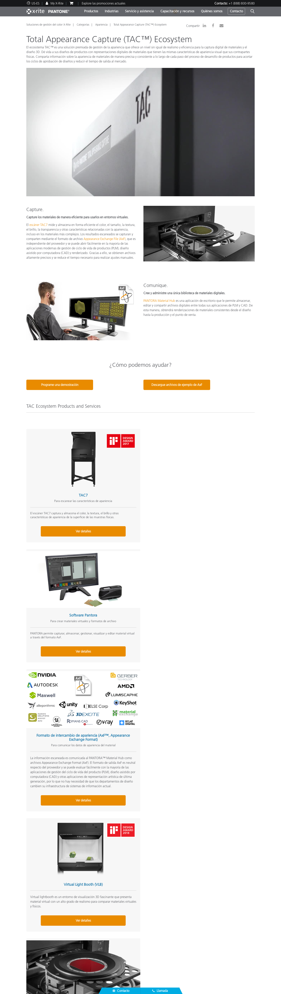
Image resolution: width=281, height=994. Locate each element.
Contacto (236, 11)
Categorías (83, 24)
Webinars (110, 944)
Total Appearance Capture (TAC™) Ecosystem (140, 24)
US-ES (35, 3)
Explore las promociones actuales (103, 3)
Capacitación (113, 949)
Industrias (111, 11)
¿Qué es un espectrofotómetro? (203, 930)
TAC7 (61, 473)
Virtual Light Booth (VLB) (61, 634)
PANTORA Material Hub (159, 301)
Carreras (31, 916)
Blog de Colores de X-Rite (199, 925)
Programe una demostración (59, 385)
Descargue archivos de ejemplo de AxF (176, 385)
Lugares (31, 920)
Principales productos (118, 916)
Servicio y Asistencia (41, 933)
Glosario (188, 920)
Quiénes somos (211, 11)
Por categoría (113, 920)
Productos (91, 11)
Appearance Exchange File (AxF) (104, 239)
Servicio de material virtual (137, 634)
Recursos (110, 938)
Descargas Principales (40, 949)
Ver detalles (61, 571)
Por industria (112, 925)
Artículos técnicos (116, 963)
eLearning (110, 958)
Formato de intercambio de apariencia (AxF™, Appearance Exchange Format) (212, 475)
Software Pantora (137, 473)
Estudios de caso (115, 953)
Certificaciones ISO (38, 967)
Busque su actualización (120, 930)
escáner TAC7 (38, 225)
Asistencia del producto (41, 944)
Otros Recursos (193, 909)
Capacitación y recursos (177, 11)
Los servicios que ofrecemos (44, 953)
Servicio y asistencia (139, 11)
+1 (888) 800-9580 (242, 3)
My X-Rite (56, 3)
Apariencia (101, 24)
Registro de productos (40, 958)
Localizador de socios (40, 939)
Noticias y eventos (38, 925)
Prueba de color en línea (198, 916)
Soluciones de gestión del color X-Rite (48, 24)
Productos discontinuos (41, 963)
